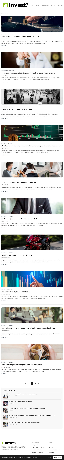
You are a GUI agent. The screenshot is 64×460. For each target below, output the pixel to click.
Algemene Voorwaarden (54, 450)
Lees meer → (4, 45)
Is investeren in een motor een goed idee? (17, 255)
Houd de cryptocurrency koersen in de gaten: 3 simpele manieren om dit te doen (31, 146)
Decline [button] (49, 457)
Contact (50, 445)
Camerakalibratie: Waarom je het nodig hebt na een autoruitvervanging (28, 408)
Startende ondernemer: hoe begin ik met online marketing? (24, 422)
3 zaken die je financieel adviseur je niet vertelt (19, 219)
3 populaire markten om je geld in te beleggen (18, 109)
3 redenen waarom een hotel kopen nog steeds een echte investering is (28, 73)
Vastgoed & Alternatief (37, 452)
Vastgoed (60, 5)
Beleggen (37, 5)
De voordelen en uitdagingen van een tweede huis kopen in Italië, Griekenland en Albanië (32, 415)
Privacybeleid (52, 447)
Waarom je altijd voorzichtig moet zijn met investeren (21, 364)
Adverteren (51, 452)
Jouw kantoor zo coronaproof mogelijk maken (18, 182)
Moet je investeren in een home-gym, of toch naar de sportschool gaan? (28, 328)
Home (31, 5)
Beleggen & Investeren (37, 445)
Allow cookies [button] (57, 457)
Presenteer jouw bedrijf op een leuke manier (20, 401)
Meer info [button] (34, 457)
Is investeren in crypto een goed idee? (15, 292)
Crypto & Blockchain (37, 450)
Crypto (53, 5)
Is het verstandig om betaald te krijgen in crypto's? (20, 36)
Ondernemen (45, 5)
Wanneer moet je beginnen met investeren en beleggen (23, 394)
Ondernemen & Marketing (38, 447)
